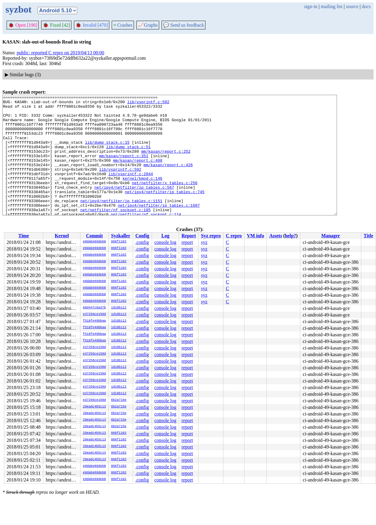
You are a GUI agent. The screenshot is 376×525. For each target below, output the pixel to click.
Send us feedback (183, 25)
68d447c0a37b (94, 308)
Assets (275, 235)
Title (368, 235)
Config (142, 235)
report (187, 242)
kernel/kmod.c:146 (142, 195)
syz (204, 242)
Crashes (122, 25)
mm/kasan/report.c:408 (137, 173)
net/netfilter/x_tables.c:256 (164, 200)
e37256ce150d (94, 314)
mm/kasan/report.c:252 (165, 163)
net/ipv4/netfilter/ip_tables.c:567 (134, 206)
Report (188, 235)
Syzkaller (120, 235)
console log (165, 242)
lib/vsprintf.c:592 (148, 103)
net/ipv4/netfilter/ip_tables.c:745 (165, 211)
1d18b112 (118, 308)
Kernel (62, 235)
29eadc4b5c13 (94, 407)
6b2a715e (118, 400)
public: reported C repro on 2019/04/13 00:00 (61, 52)
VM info (255, 235)
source (352, 6)
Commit (94, 235)
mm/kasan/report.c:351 (123, 168)
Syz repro (211, 235)
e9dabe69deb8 (94, 242)
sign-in (310, 6)
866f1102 (118, 242)
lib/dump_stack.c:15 (107, 152)
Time (23, 235)
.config (142, 242)
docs (366, 6)
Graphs (148, 25)
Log (165, 235)
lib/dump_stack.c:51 (128, 157)
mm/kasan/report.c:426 (168, 179)
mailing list (331, 6)
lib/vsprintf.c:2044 (130, 190)
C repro (234, 235)
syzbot (18, 9)
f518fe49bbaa (94, 321)
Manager (330, 235)
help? (290, 235)
